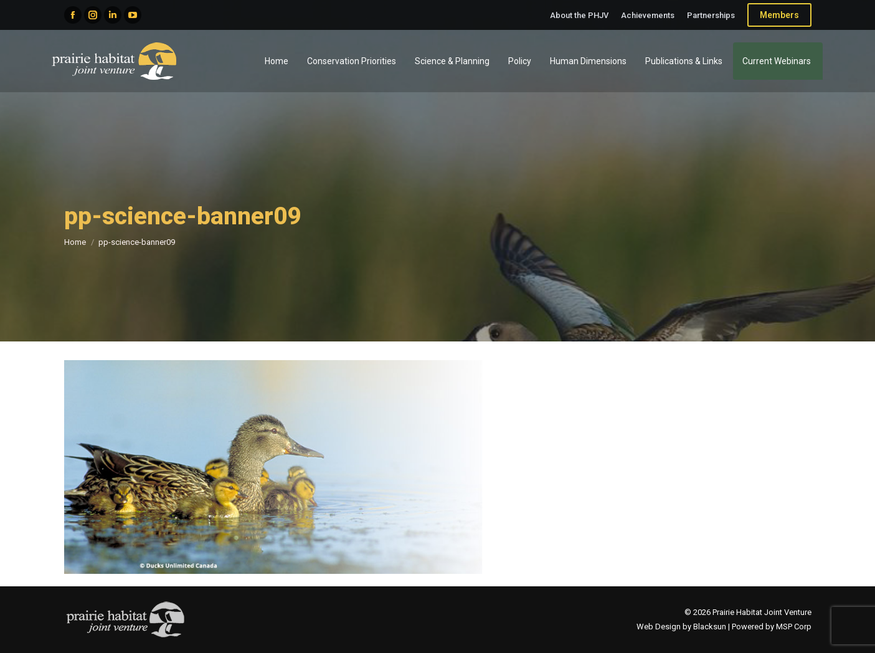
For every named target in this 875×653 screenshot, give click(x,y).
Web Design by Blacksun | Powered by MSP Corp (723, 626)
